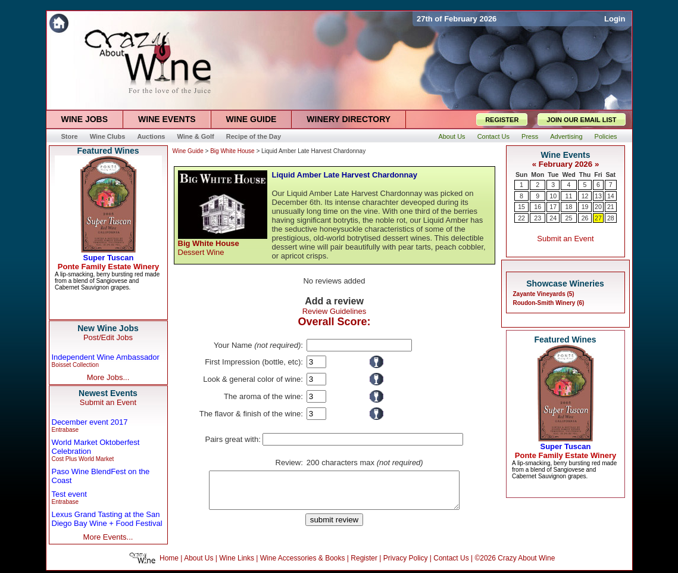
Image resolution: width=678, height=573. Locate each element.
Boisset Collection (75, 365)
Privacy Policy (405, 560)
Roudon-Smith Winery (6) (549, 303)
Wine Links (236, 560)
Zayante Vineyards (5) (543, 294)
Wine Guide (188, 151)
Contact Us (450, 560)
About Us (198, 560)
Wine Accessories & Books (302, 560)
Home (169, 560)
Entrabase (65, 429)
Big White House (232, 151)
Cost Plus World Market (83, 459)
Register (364, 560)
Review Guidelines (334, 311)
